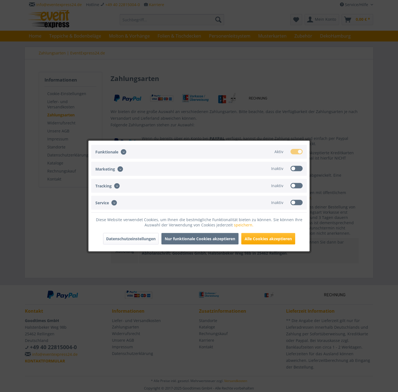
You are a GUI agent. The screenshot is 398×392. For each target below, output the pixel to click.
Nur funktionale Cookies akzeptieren (200, 238)
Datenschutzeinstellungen (131, 238)
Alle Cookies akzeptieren (268, 238)
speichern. (243, 225)
